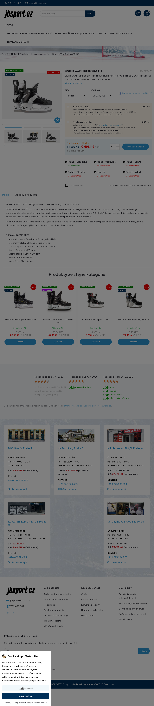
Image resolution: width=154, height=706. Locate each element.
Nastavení (26, 688)
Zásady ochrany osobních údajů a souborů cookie (26, 703)
